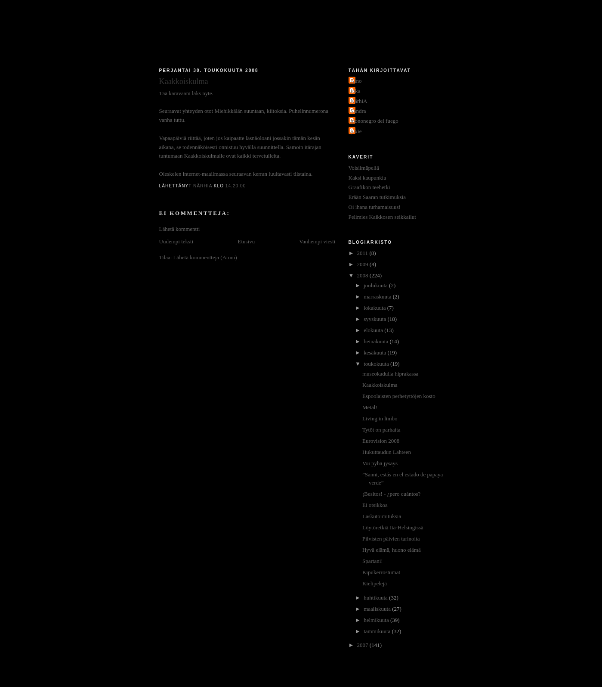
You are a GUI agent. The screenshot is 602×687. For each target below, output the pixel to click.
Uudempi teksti (176, 241)
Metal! (369, 407)
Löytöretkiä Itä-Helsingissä (392, 527)
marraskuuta (378, 296)
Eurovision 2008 (380, 441)
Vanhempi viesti (317, 241)
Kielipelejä (374, 583)
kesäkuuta (375, 352)
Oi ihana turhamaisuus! (375, 207)
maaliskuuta (378, 609)
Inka (356, 91)
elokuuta (374, 330)
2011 (363, 253)
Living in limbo (380, 418)
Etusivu (246, 241)
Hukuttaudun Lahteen (386, 452)
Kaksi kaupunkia (367, 177)
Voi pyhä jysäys (380, 463)
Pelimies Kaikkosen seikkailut (382, 217)
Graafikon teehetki (369, 187)
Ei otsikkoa (375, 505)
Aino (356, 81)
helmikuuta (377, 620)
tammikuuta (378, 631)
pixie (356, 131)
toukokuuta (377, 364)
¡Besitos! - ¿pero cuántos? (391, 494)
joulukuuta (376, 285)
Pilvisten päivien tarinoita (391, 538)
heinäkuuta (376, 341)
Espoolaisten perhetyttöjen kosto (398, 396)
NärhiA (359, 101)
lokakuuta (375, 308)
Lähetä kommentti (179, 229)
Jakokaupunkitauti (301, 35)
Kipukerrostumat (381, 572)
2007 (363, 645)
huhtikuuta (376, 597)
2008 (363, 275)
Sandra (358, 111)
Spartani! (372, 561)
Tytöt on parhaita (381, 429)
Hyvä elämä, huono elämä (391, 550)
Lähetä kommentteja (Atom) (205, 257)
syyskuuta (375, 319)
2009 (363, 264)
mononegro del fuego (374, 121)
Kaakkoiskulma (380, 385)
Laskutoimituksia (381, 516)
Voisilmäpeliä (364, 168)
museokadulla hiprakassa (390, 373)
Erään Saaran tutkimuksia (377, 197)
